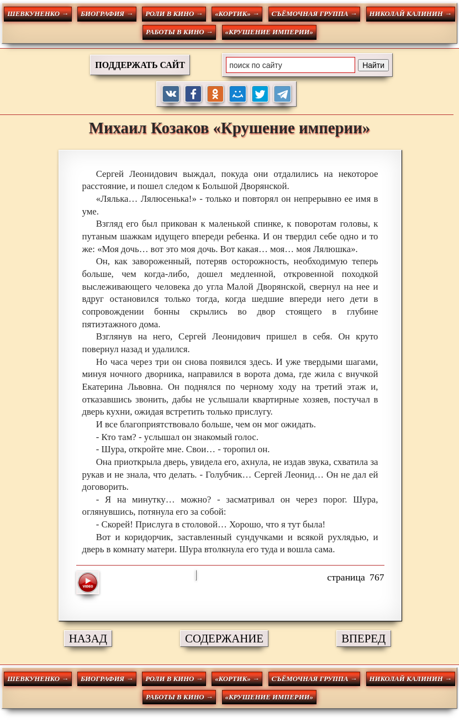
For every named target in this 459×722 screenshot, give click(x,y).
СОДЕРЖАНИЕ (224, 638)
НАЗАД (88, 638)
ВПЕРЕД (363, 638)
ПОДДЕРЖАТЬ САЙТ (140, 65)
